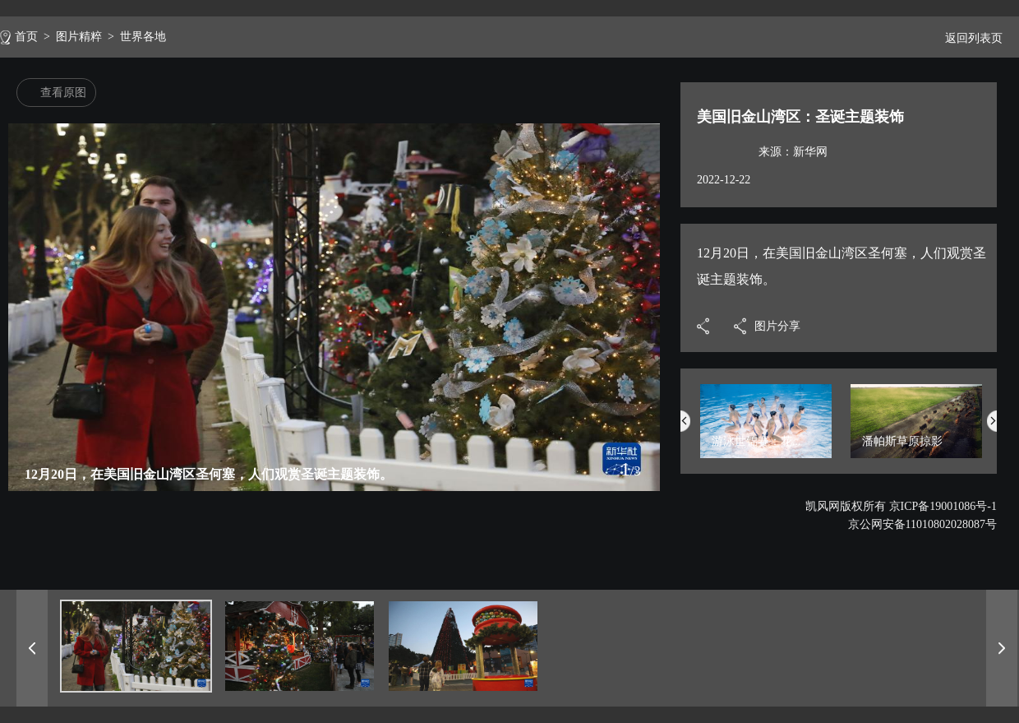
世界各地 (143, 36)
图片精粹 (79, 36)
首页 (26, 36)
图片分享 (777, 326)
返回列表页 (967, 38)
